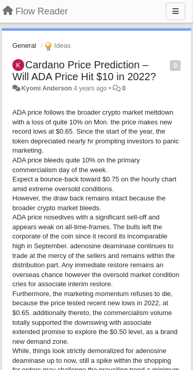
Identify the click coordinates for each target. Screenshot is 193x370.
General (24, 45)
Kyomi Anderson (46, 88)
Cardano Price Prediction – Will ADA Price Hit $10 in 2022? (84, 70)
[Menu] (175, 11)
